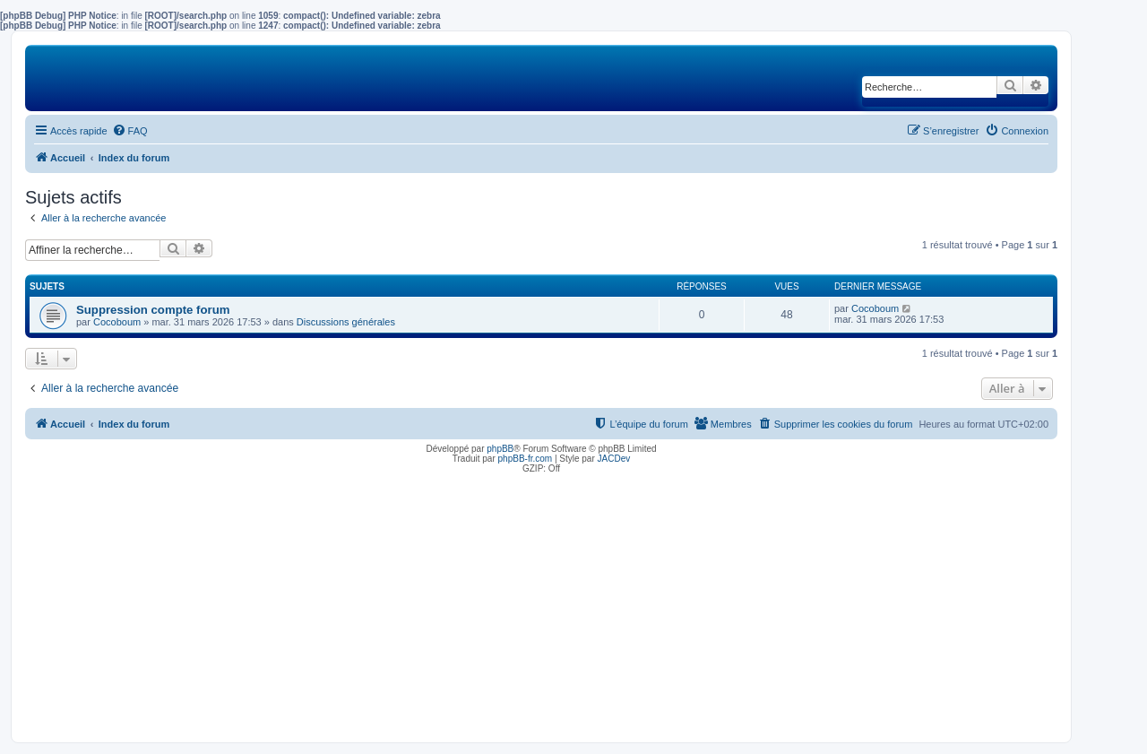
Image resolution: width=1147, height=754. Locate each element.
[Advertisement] (541, 603)
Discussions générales (346, 321)
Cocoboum (117, 321)
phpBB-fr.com (525, 459)
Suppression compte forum (152, 309)
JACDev (614, 459)
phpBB (500, 449)
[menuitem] (130, 131)
